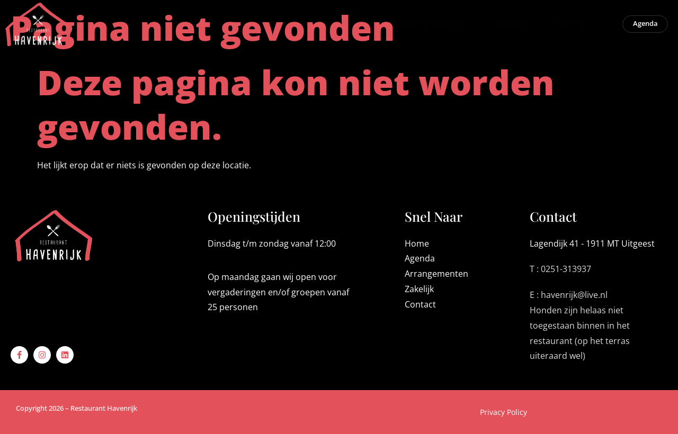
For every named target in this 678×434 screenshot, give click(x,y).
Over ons (567, 26)
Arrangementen (316, 26)
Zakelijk (504, 26)
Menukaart (230, 26)
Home (168, 26)
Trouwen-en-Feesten (420, 26)
